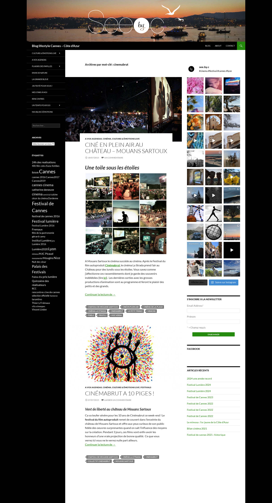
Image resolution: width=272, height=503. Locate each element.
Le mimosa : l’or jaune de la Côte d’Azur (208, 422)
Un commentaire (113, 157)
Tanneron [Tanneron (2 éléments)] (54, 296)
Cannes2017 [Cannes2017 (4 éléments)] (52, 177)
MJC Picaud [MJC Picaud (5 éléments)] (46, 253)
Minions (151, 311)
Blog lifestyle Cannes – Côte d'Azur (56, 46)
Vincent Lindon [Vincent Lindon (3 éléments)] (39, 309)
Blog (207, 46)
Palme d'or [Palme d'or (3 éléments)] (37, 277)
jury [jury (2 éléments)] (53, 241)
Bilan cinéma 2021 (197, 428)
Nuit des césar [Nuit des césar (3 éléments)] (39, 261)
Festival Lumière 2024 (199, 384)
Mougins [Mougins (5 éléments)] (48, 258)
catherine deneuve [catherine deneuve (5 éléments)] (43, 189)
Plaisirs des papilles (42, 66)
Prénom (191, 316)
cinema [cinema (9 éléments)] (37, 194)
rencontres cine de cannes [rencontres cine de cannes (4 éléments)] (46, 292)
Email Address (195, 305)
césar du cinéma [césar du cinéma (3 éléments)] (40, 198)
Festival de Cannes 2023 (200, 397)
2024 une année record (199, 378)
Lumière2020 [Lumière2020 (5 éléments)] (40, 249)
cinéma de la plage (153, 307)
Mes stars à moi (39, 92)
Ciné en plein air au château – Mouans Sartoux (126, 147)
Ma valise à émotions (42, 112)
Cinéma (107, 138)
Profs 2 (102, 315)
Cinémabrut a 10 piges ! (119, 393)
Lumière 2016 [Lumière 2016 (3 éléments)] (39, 244)
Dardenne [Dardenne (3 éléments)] (53, 198)
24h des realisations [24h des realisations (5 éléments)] (44, 162)
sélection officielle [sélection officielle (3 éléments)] (40, 295)
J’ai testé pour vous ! (42, 86)
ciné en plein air (131, 307)
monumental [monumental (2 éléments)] (37, 258)
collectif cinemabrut (99, 461)
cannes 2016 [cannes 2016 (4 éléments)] (38, 177)
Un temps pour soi (41, 105)
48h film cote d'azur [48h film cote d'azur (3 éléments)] (42, 165)
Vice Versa (116, 315)
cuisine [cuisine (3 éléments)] (54, 194)
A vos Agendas (93, 138)
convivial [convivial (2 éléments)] (46, 194)
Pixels (91, 315)
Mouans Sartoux (124, 461)
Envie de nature (39, 73)
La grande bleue (40, 79)
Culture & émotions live (126, 138)
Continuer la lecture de (100, 294)
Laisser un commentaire (117, 400)
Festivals (146, 387)
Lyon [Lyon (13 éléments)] (52, 248)
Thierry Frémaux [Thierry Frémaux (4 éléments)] (41, 302)
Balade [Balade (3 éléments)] (35, 172)
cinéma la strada (97, 311)
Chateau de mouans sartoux (103, 307)
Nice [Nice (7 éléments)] (57, 258)
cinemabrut (117, 311)
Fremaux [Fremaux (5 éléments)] (37, 229)
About (218, 46)
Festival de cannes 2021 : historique (206, 434)
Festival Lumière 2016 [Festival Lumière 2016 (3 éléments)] (43, 225)
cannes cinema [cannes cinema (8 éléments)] (42, 185)
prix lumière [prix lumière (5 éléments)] (50, 276)
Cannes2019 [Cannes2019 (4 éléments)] (38, 180)
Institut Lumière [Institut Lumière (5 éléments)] (41, 240)
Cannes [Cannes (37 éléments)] (47, 171)
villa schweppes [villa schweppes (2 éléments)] (38, 306)
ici (105, 277)
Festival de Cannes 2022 (200, 403)
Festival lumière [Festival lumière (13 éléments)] (45, 221)
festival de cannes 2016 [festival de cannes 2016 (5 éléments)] (46, 216)
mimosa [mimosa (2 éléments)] (35, 254)
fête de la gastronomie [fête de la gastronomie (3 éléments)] (43, 232)
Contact (230, 46)
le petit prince (135, 311)
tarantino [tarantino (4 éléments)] (37, 299)
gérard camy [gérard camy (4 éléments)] (38, 236)
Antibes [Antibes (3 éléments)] (56, 165)
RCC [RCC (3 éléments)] (34, 288)
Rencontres (38, 99)
